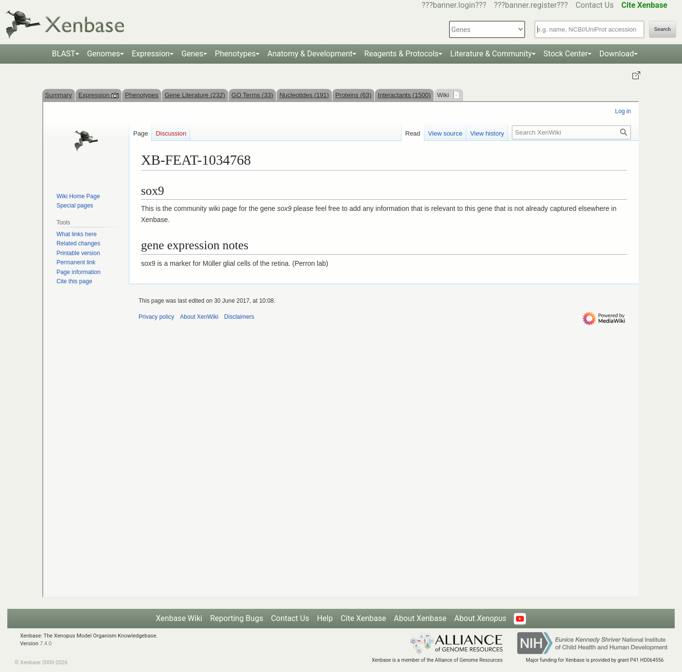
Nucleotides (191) (304, 95)
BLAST (63, 53)
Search (662, 29)
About (480, 618)
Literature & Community (491, 53)
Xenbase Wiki (179, 618)
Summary (58, 95)
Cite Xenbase (363, 618)
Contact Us (595, 5)
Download (616, 53)
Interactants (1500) (404, 95)
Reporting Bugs (236, 618)
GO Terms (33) (252, 95)
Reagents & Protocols (401, 53)
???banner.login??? (454, 5)
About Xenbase (420, 618)
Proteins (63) (353, 95)
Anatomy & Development (309, 53)
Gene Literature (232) (195, 95)
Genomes (103, 53)
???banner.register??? (531, 5)
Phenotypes (235, 53)
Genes (192, 53)
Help (325, 618)
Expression (151, 53)
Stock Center (565, 53)
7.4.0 (46, 643)
